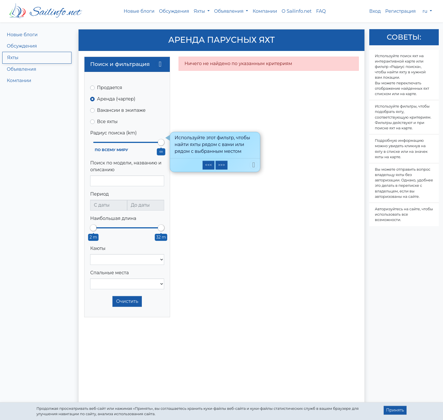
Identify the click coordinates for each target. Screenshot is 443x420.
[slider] (161, 142)
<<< (208, 165)
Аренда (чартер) (116, 99)
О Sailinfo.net (297, 11)
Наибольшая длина (113, 218)
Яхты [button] (200, 11)
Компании (265, 11)
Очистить (127, 301)
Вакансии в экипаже (121, 110)
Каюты (97, 248)
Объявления (21, 69)
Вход (375, 11)
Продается (109, 87)
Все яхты (107, 121)
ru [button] (426, 11)
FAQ (321, 11)
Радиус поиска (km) (113, 133)
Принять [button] (395, 410)
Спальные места (109, 272)
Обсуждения (174, 11)
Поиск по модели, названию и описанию (125, 166)
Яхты (12, 57)
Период (99, 194)
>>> (221, 165)
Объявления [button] (229, 11)
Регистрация (400, 11)
